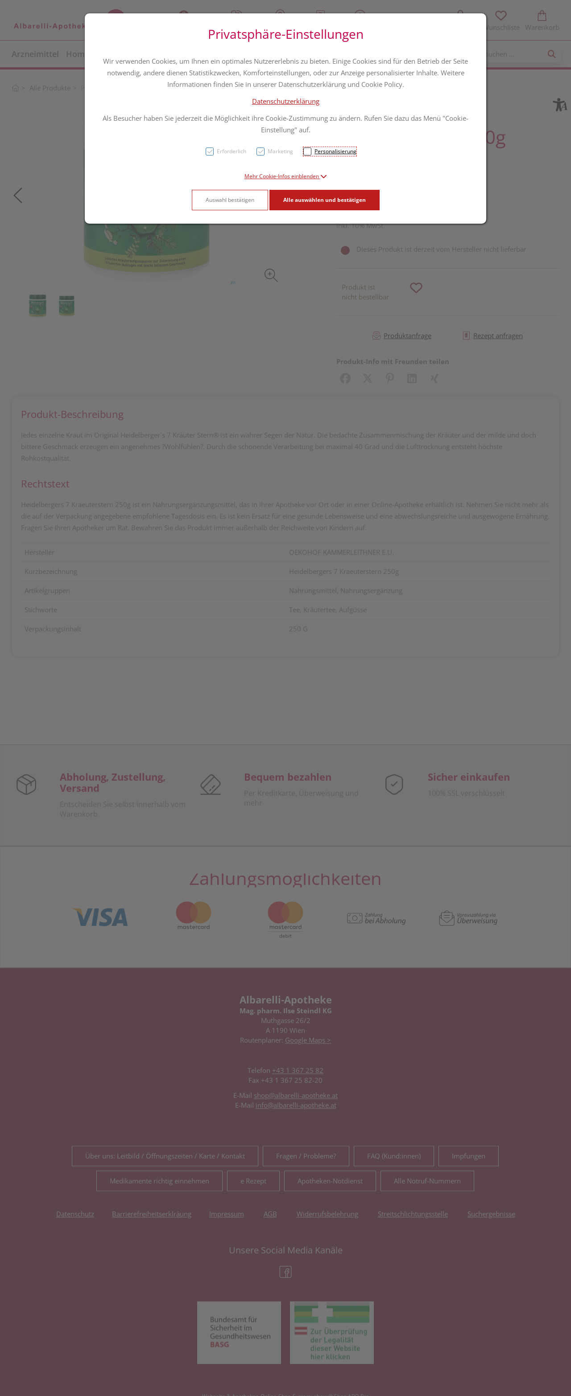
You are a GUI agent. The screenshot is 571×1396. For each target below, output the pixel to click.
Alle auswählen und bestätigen (324, 200)
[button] (285, 176)
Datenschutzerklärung (285, 101)
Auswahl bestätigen (230, 200)
